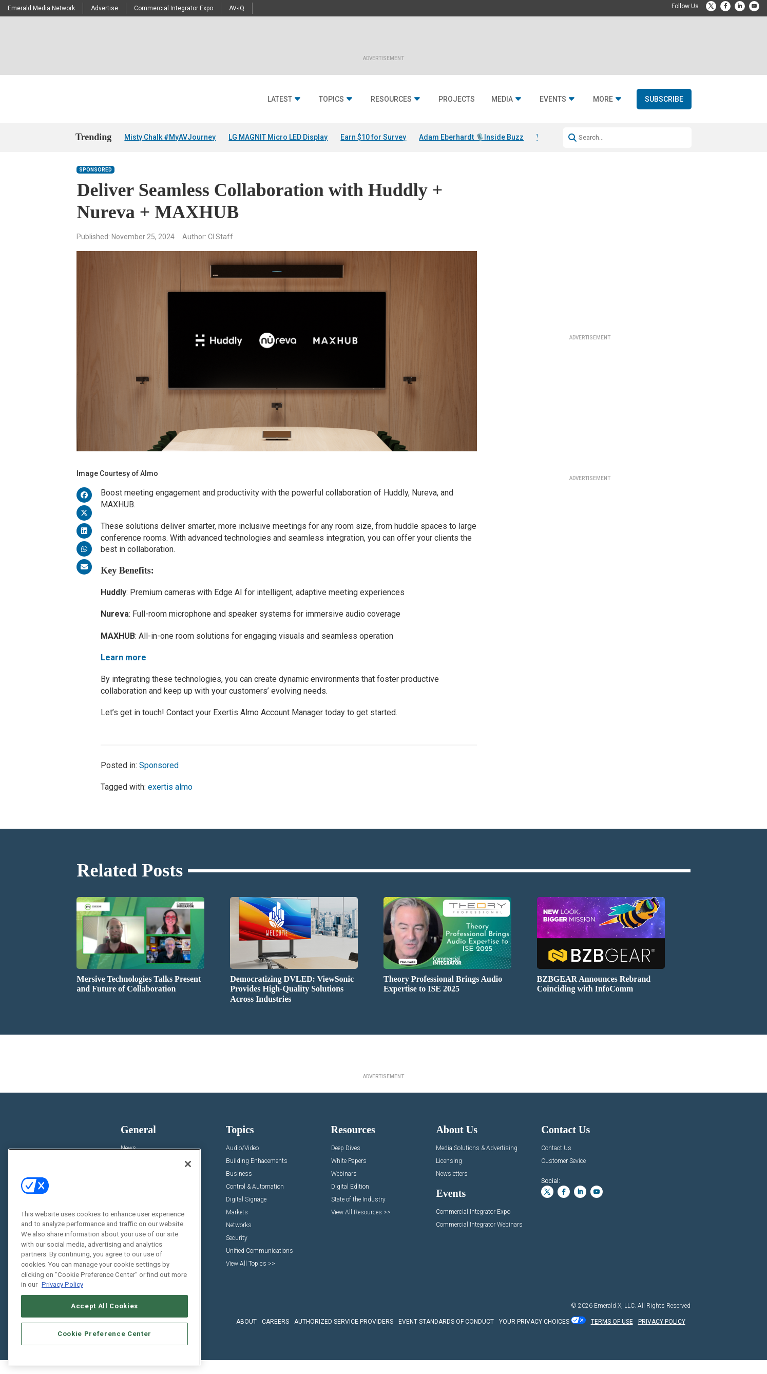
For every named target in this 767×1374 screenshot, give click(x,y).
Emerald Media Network (41, 8)
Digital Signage (246, 1213)
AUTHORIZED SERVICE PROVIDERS (343, 1335)
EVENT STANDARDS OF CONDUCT (446, 1335)
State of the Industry (358, 1213)
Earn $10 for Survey (373, 137)
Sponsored (95, 183)
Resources (391, 99)
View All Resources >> (361, 1226)
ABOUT (246, 1335)
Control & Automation (255, 1200)
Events (553, 99)
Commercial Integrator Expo (173, 8)
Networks (239, 1239)
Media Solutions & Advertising (476, 1162)
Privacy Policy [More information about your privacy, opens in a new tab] (62, 1284)
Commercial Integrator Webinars (479, 1238)
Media (502, 99)
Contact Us (556, 1162)
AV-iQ (236, 8)
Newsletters (452, 1188)
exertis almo (170, 801)
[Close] (188, 1164)
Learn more (123, 671)
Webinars (344, 1188)
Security (236, 1252)
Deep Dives (345, 1162)
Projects (456, 99)
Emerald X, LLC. (615, 1319)
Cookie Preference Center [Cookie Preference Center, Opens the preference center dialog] (104, 1334)
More (603, 99)
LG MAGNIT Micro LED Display (278, 137)
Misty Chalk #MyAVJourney (170, 137)
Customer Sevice (563, 1175)
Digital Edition (350, 1200)
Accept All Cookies (104, 1306)
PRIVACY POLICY (661, 1335)
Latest (279, 99)
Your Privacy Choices (534, 1335)
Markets (237, 1226)
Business (239, 1188)
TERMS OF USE (612, 1335)
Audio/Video (242, 1162)
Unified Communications (259, 1265)
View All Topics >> (250, 1277)
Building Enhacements (256, 1175)
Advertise (104, 8)
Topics (331, 99)
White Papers (349, 1175)
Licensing (449, 1175)
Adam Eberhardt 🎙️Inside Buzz (471, 137)
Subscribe (664, 99)
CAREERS (275, 1335)
